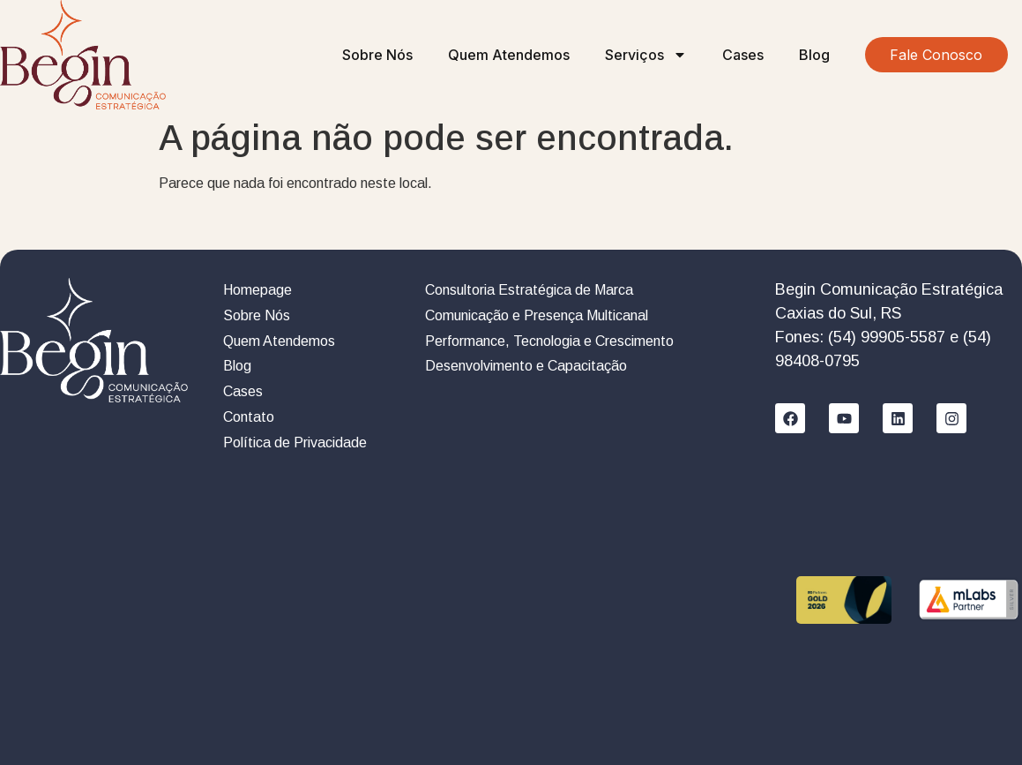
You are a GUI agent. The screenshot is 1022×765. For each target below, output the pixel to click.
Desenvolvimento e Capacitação (526, 365)
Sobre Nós (377, 55)
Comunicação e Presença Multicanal (536, 315)
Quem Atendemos (509, 55)
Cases (743, 55)
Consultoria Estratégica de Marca (529, 289)
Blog (814, 55)
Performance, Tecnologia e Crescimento (549, 341)
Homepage (257, 289)
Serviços (646, 55)
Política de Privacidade (295, 442)
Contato (248, 416)
